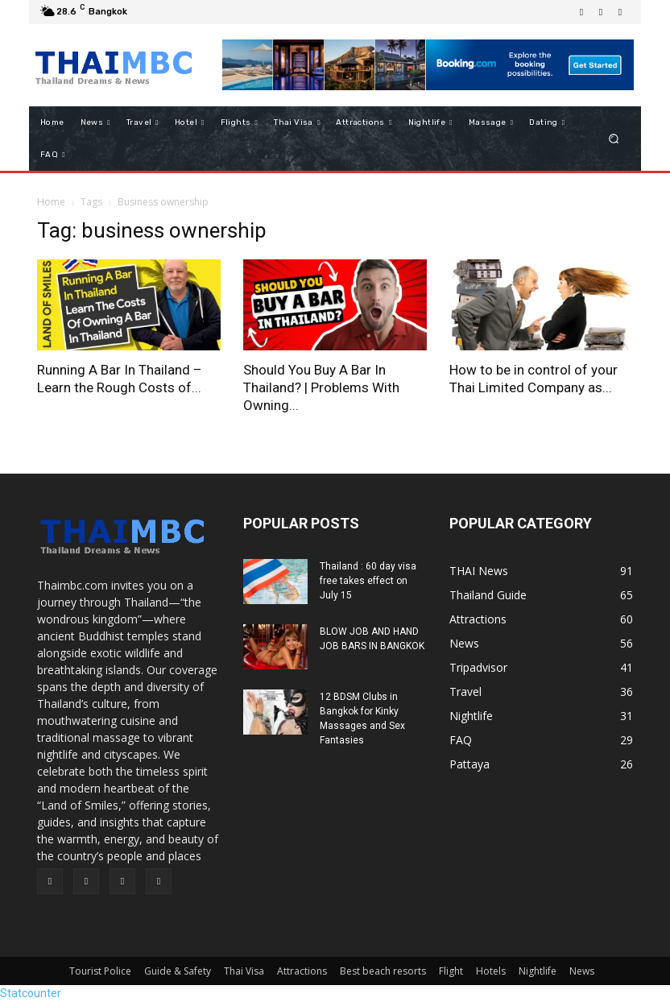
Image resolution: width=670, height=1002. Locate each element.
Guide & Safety (177, 971)
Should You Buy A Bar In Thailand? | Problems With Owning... (321, 387)
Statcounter (30, 993)
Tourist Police (100, 971)
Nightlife (537, 971)
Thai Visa (244, 971)
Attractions (302, 971)
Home (51, 202)
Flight (451, 971)
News (581, 971)
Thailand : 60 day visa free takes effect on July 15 (368, 581)
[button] (614, 139)
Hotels (491, 971)
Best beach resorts (383, 971)
